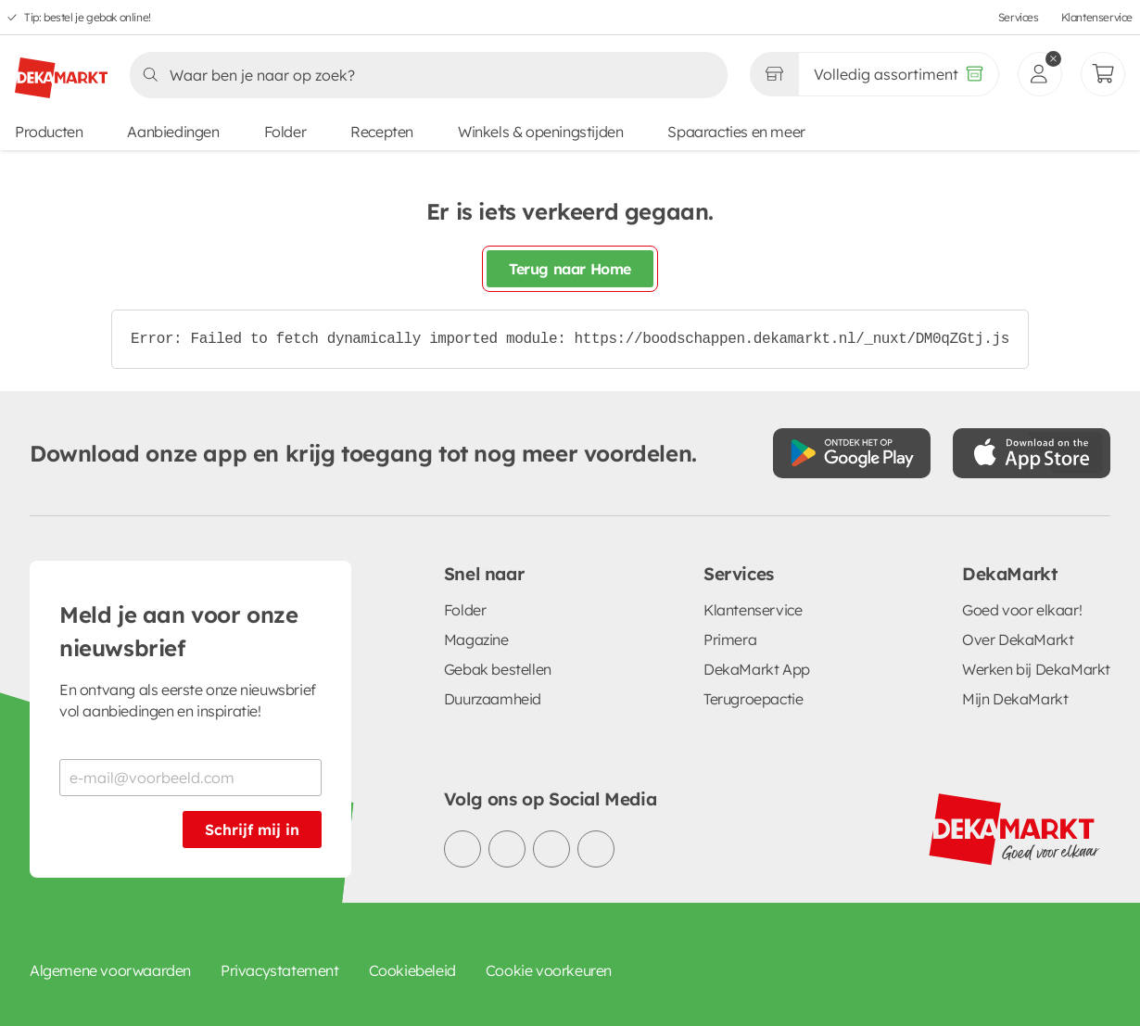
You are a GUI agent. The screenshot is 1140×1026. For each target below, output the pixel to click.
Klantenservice (1097, 17)
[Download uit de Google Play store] (852, 453)
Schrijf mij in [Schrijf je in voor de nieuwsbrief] (252, 829)
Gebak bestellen (497, 669)
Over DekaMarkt (1017, 639)
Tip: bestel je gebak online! (87, 17)
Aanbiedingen (173, 131)
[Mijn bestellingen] (1103, 74)
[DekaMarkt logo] (61, 70)
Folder (285, 131)
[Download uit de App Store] (1031, 453)
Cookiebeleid (412, 970)
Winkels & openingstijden (540, 131)
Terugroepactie (753, 699)
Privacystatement (280, 970)
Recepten (381, 131)
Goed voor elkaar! (1022, 610)
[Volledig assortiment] (898, 74)
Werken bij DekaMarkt (1036, 669)
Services (1018, 17)
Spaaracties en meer (735, 131)
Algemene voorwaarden (110, 970)
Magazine (476, 639)
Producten (48, 131)
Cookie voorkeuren (549, 970)
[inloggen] (1040, 74)
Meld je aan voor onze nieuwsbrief (178, 631)
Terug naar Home (570, 269)
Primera (729, 639)
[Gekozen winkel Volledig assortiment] (774, 74)
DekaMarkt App (756, 669)
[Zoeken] (423, 75)
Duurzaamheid (492, 699)
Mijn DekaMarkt (1015, 699)
